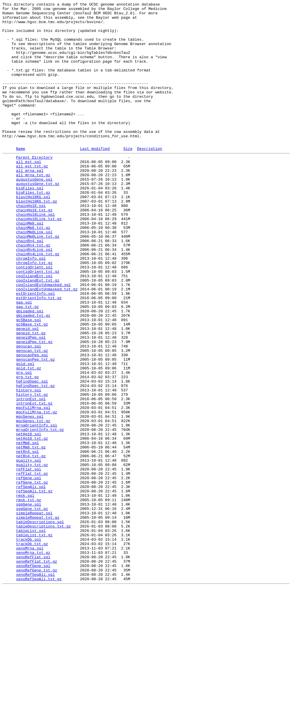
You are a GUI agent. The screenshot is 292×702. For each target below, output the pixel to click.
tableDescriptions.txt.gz (43, 629)
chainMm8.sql (30, 266)
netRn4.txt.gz (31, 545)
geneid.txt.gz (31, 397)
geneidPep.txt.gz (34, 408)
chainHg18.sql (31, 245)
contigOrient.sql (34, 318)
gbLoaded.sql (30, 371)
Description (149, 177)
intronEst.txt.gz (34, 482)
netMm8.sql (27, 529)
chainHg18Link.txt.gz (39, 260)
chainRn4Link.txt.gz (37, 303)
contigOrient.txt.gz (37, 324)
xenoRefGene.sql (33, 677)
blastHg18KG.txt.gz (36, 239)
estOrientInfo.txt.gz (39, 355)
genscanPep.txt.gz (35, 429)
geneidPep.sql (31, 403)
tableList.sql (31, 635)
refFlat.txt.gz (32, 566)
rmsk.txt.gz (28, 598)
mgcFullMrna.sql (33, 487)
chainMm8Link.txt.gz (37, 282)
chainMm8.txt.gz (33, 271)
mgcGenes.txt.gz (33, 503)
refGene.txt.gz (32, 577)
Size (127, 177)
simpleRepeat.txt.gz (37, 619)
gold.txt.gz (28, 440)
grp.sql (24, 445)
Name (20, 177)
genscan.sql (28, 413)
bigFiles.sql (30, 224)
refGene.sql (28, 571)
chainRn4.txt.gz (33, 292)
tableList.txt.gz (34, 640)
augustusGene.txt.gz (37, 218)
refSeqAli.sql (31, 582)
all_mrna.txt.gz (33, 208)
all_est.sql (28, 192)
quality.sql (28, 550)
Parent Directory (34, 187)
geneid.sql (27, 392)
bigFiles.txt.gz (33, 229)
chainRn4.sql (30, 287)
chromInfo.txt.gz (34, 313)
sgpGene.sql (28, 603)
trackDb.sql (28, 645)
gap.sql (24, 361)
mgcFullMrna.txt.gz (36, 492)
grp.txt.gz (27, 450)
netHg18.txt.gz (32, 524)
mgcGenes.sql (30, 498)
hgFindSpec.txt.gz (35, 461)
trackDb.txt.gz (32, 650)
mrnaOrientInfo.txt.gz (40, 513)
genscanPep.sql (32, 424)
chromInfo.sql (31, 308)
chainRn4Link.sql (34, 297)
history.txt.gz (32, 471)
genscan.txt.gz (32, 419)
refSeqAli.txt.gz (34, 587)
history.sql (28, 466)
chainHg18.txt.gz (34, 250)
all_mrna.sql (30, 203)
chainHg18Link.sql (35, 255)
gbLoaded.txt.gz (33, 376)
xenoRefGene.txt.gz (36, 682)
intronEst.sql (31, 477)
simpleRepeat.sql (34, 614)
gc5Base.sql (28, 382)
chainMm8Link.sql (34, 276)
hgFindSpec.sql (32, 455)
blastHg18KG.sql (33, 234)
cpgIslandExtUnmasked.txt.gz (47, 345)
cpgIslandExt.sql (34, 329)
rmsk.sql (25, 592)
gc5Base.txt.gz (32, 387)
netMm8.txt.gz (31, 534)
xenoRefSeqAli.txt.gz (39, 693)
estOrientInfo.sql (35, 350)
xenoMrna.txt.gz (33, 661)
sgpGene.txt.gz (32, 608)
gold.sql (25, 434)
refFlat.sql (28, 561)
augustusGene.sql (34, 213)
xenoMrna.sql (30, 656)
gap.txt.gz (27, 366)
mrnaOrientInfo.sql (36, 508)
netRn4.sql (27, 540)
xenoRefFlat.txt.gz (36, 671)
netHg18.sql (28, 519)
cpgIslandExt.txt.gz (37, 334)
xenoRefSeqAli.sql (35, 687)
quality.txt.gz (32, 556)
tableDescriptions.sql (40, 624)
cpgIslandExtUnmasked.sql (43, 340)
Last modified (94, 177)
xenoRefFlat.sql (33, 666)
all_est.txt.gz (32, 197)
